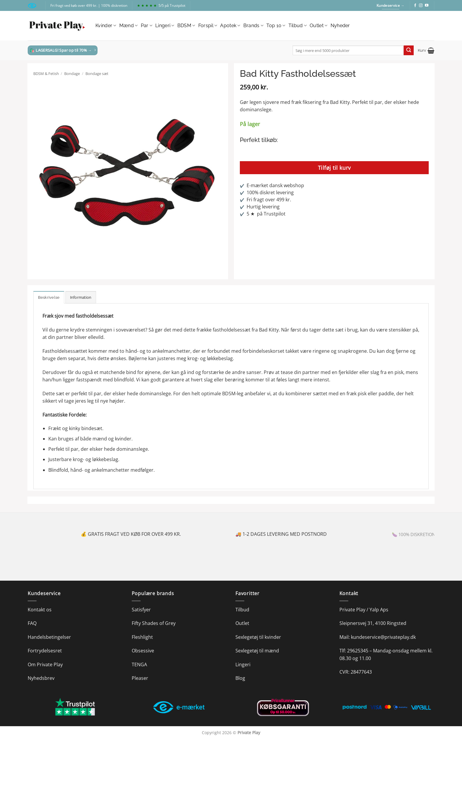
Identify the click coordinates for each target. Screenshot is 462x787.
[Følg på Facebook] (415, 6)
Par (146, 26)
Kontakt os (40, 609)
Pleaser (140, 678)
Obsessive (143, 650)
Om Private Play (45, 664)
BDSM (186, 26)
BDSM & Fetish (46, 73)
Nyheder (340, 25)
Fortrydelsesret (45, 650)
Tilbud (297, 26)
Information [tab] (81, 297)
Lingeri (164, 26)
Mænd (128, 26)
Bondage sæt (96, 73)
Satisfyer (141, 609)
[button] (426, 50)
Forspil (207, 26)
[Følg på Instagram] (421, 6)
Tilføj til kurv (334, 167)
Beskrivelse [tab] (49, 297)
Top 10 (275, 26)
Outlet (318, 26)
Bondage (72, 73)
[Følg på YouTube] (426, 6)
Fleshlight (142, 637)
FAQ (32, 623)
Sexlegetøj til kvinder (258, 637)
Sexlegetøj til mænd (257, 650)
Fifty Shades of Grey (154, 623)
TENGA (139, 664)
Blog (240, 678)
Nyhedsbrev (41, 678)
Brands (253, 26)
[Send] (409, 50)
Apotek (230, 26)
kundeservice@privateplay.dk (383, 637)
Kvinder (105, 26)
